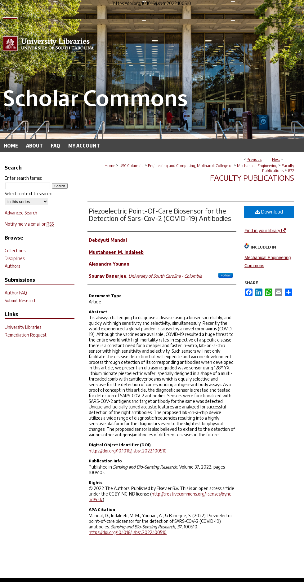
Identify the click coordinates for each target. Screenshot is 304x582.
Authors (12, 266)
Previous (254, 159)
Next (276, 159)
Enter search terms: (23, 178)
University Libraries (23, 327)
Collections (15, 250)
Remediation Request (26, 334)
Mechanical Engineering (257, 165)
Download (269, 211)
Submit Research (21, 300)
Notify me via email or (29, 224)
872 (291, 170)
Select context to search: (28, 193)
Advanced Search (21, 212)
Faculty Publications (278, 168)
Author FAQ (16, 292)
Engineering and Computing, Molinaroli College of (190, 165)
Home (110, 165)
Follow (225, 275)
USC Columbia (131, 165)
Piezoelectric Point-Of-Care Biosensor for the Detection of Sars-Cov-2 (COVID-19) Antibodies (160, 214)
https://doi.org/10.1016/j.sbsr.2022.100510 (128, 450)
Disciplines (15, 258)
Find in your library (265, 230)
